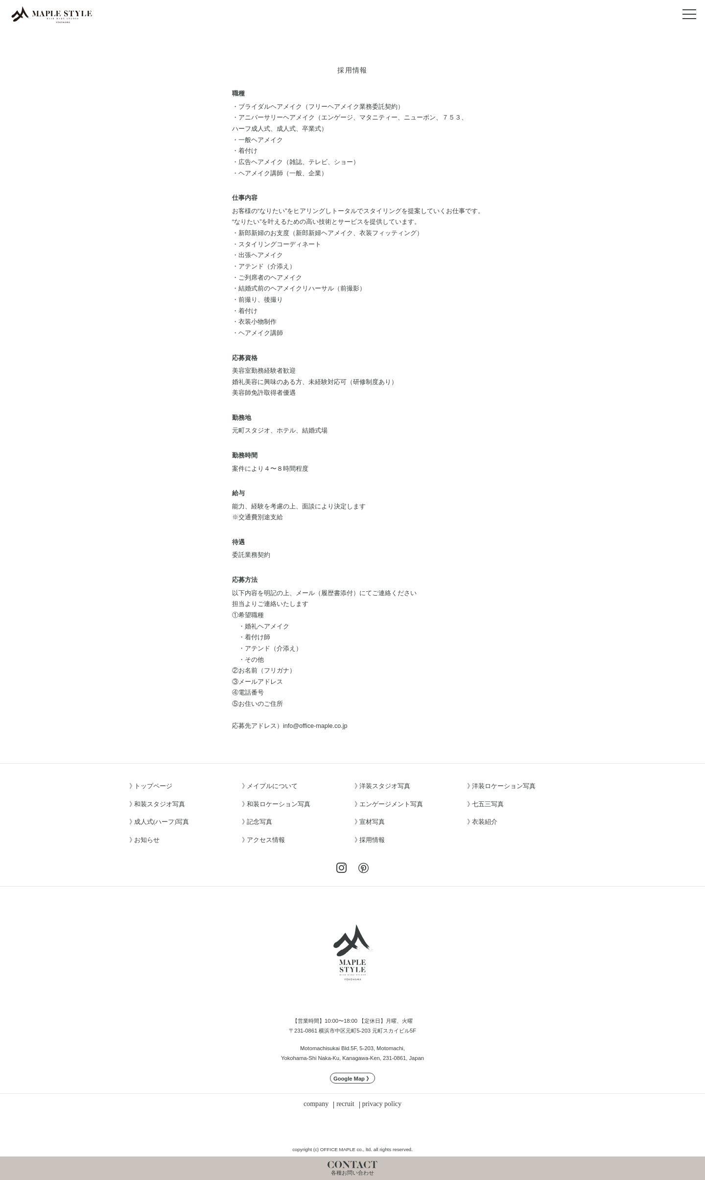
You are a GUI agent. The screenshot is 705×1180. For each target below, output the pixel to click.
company (316, 1104)
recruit (345, 1104)
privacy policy (381, 1104)
